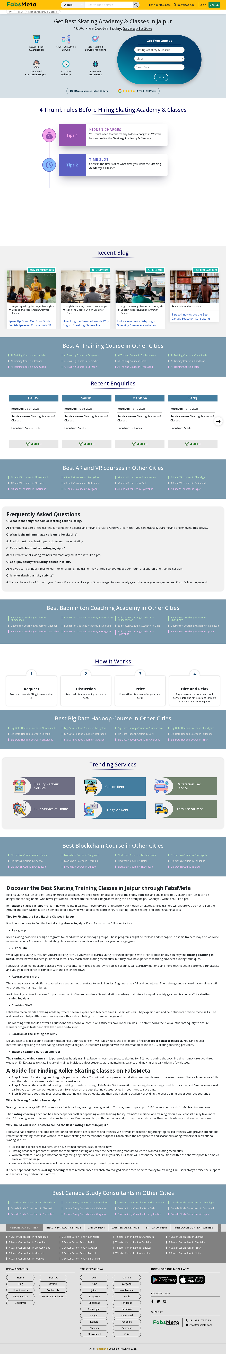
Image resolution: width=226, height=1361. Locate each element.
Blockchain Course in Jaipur (186, 874)
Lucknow (127, 1316)
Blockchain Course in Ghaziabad (28, 874)
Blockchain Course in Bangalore (81, 862)
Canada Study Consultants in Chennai (31, 1215)
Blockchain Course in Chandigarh (189, 862)
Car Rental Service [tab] (125, 1234)
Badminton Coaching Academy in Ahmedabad (29, 618)
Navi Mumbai (126, 1297)
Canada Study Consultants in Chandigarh (193, 1210)
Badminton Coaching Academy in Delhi (138, 626)
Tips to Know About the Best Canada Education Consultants (191, 316)
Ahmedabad (94, 1341)
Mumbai (126, 1284)
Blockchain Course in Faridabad (188, 868)
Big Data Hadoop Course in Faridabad (192, 741)
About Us (53, 1284)
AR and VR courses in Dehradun (81, 483)
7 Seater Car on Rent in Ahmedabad (28, 1244)
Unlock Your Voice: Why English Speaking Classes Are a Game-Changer (137, 323)
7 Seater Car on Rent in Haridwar (133, 1255)
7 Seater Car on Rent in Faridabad (133, 1249)
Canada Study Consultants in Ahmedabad (33, 1210)
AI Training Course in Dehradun (81, 361)
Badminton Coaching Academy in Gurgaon (87, 631)
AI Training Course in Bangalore (81, 355)
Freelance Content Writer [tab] (193, 1234)
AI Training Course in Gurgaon (80, 367)
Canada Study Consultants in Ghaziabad (32, 1221)
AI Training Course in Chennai (27, 361)
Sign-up (214, 4)
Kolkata (94, 1328)
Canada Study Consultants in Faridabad (192, 1215)
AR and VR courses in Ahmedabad (29, 477)
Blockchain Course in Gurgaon (80, 874)
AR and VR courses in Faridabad (188, 483)
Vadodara (126, 1328)
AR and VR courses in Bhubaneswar (137, 477)
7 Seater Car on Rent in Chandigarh (134, 1244)
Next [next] (218, 421)
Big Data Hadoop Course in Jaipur (189, 747)
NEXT (161, 77)
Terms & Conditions (53, 1303)
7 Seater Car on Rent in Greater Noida (29, 1255)
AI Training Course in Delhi (131, 361)
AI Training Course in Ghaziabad (28, 367)
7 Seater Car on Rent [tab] (25, 1234)
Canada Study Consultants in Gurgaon (85, 1221)
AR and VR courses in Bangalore (81, 477)
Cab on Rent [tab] (96, 1234)
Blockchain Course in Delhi (132, 868)
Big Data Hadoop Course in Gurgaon (84, 747)
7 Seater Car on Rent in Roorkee (26, 1266)
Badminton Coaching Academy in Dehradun (88, 626)
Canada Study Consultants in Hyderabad (139, 1221)
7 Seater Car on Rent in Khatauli (26, 1260)
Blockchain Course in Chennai (27, 868)
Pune (94, 1291)
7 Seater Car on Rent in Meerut (79, 1260)
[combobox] (159, 50)
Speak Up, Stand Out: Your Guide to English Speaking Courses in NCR (31, 323)
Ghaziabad (94, 1310)
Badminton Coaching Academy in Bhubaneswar (135, 618)
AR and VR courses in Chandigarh (189, 477)
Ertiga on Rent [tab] (156, 1234)
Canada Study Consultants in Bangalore (86, 1210)
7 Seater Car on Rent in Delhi (78, 1249)
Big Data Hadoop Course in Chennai (30, 741)
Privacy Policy (20, 1303)
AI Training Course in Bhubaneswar (136, 355)
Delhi (70, 4)
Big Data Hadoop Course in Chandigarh (192, 735)
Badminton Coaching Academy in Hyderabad (135, 632)
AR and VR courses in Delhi (132, 483)
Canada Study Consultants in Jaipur (190, 1221)
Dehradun (126, 1335)
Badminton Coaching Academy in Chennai (34, 626)
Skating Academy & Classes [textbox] (153, 50)
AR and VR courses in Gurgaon (81, 489)
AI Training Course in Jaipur (185, 367)
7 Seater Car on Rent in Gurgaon (80, 1255)
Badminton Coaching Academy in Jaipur (192, 631)
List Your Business (159, 4)
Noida (127, 1303)
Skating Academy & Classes (45, 11)
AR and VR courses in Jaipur (186, 489)
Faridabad (126, 1310)
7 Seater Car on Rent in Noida (185, 1260)
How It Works (20, 1297)
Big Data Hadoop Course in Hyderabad (138, 747)
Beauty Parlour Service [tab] (63, 1234)
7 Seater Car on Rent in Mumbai (132, 1260)
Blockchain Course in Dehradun (81, 868)
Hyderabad (127, 1322)
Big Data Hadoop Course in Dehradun (85, 741)
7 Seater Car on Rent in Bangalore (80, 1244)
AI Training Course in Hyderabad (135, 367)
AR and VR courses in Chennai (27, 483)
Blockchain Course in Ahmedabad (29, 862)
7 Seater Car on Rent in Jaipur (185, 1255)
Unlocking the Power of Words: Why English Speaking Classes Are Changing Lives (86, 323)
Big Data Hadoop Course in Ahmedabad (33, 735)
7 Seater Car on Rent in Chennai (186, 1244)
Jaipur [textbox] (139, 58)
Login (203, 4)
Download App (184, 4)
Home (20, 1284)
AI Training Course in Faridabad (188, 361)
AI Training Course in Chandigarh (189, 355)
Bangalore (94, 1303)
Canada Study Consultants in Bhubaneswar (141, 1210)
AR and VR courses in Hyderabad (135, 489)
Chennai (94, 1335)
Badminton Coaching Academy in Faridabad (195, 626)
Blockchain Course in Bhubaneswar (136, 862)
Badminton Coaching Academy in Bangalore (88, 617)
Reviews (52, 1291)
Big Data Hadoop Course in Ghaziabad (32, 747)
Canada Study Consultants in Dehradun (85, 1215)
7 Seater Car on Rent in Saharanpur (81, 1266)
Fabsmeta (102, 1355)
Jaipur (22, 11)
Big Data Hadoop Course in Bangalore (85, 735)
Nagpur (94, 1322)
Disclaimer (20, 1310)
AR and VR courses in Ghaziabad (28, 489)
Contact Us (53, 1297)
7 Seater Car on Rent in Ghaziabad (187, 1249)
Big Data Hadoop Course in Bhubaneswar (140, 735)
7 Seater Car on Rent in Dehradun (27, 1249)
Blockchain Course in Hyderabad (135, 874)
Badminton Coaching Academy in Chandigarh (189, 618)
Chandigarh (94, 1316)
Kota (126, 1341)
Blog (20, 1291)
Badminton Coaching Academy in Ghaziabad (35, 631)
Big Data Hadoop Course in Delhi (135, 741)
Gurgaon (127, 1291)
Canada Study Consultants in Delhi (136, 1215)
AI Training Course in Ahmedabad (29, 355)
